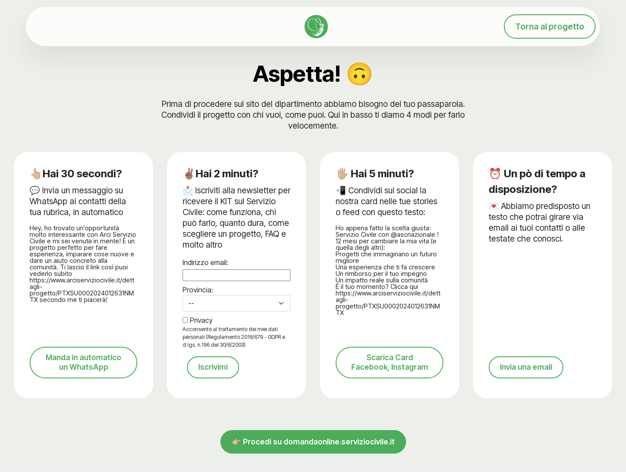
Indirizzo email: (205, 262)
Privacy (201, 320)
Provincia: (198, 289)
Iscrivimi (214, 367)
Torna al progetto (549, 26)
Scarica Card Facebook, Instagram (389, 370)
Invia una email (528, 376)
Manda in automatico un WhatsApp (83, 370)
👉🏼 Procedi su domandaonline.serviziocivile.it (313, 451)
